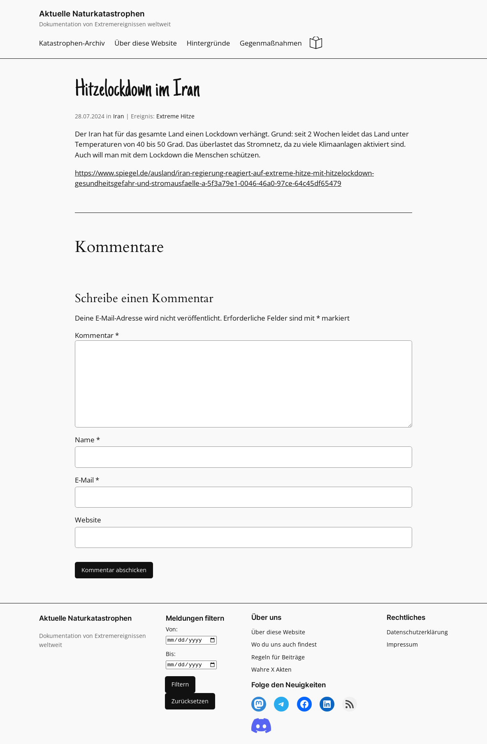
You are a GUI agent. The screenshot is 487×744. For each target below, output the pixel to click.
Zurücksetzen (190, 701)
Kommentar (97, 335)
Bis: (171, 653)
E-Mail (87, 480)
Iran (118, 116)
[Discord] (261, 726)
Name (87, 439)
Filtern (180, 684)
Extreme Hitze (175, 116)
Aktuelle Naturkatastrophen (92, 13)
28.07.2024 (89, 116)
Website (88, 519)
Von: (172, 629)
